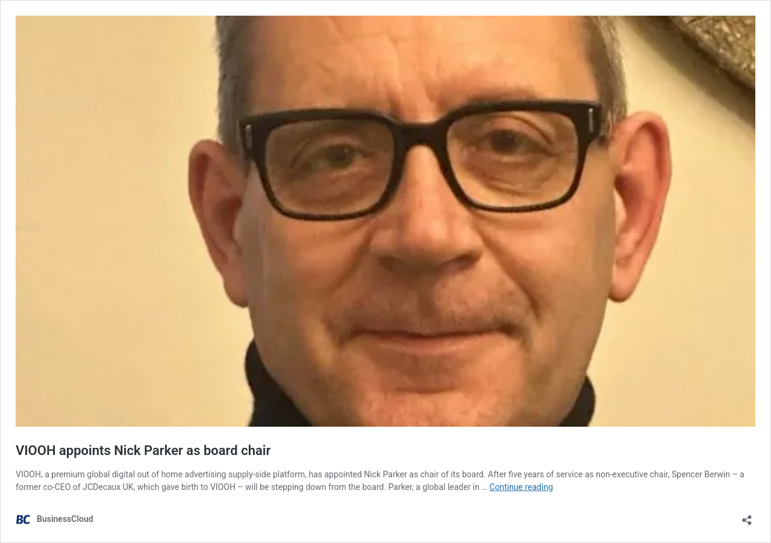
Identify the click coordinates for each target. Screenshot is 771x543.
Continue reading (521, 487)
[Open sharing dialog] (746, 516)
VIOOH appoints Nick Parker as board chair (143, 450)
